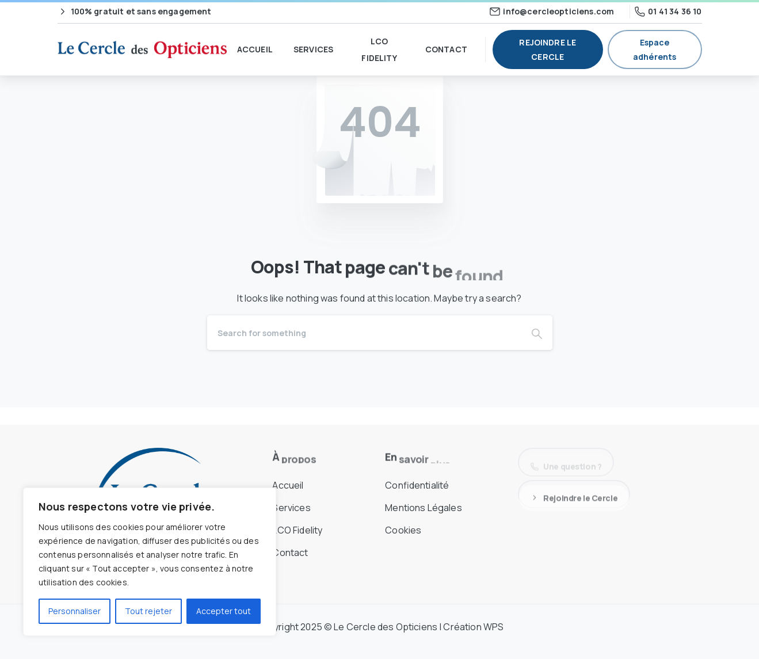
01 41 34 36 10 (668, 11)
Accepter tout (223, 610)
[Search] (364, 332)
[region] (149, 561)
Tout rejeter (148, 610)
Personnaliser (74, 610)
